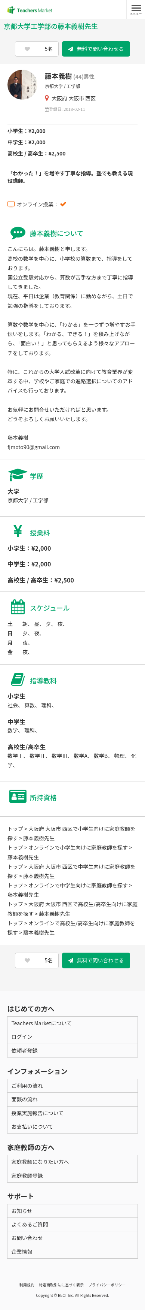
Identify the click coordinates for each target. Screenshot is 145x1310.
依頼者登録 (24, 1050)
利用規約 (26, 1285)
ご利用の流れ (27, 1085)
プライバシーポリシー (107, 1285)
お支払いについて (32, 1126)
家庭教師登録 (27, 1175)
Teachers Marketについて (41, 1023)
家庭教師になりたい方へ (40, 1161)
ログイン (21, 1036)
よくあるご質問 (29, 1224)
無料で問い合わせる (96, 48)
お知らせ (21, 1210)
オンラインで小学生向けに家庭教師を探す (78, 847)
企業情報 (21, 1251)
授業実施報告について (37, 1113)
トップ (15, 828)
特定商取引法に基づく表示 (61, 1285)
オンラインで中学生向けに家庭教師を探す (78, 885)
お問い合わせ (27, 1237)
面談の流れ (24, 1099)
